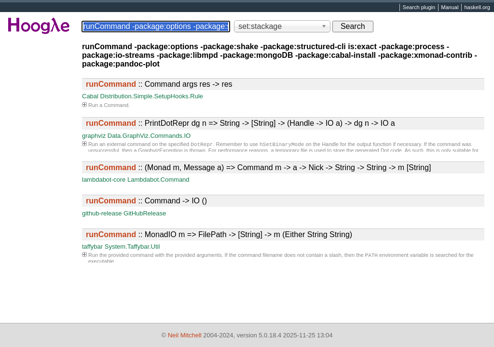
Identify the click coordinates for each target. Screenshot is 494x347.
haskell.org (477, 8)
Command (116, 105)
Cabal (90, 96)
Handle (330, 145)
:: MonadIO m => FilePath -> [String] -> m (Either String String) (219, 234)
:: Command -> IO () (146, 201)
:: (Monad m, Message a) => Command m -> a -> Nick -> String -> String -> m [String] (258, 167)
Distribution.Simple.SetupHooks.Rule (151, 96)
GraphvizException (160, 151)
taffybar (92, 246)
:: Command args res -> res (159, 84)
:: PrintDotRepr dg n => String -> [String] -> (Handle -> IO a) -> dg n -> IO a (240, 123)
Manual (449, 8)
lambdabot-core (103, 179)
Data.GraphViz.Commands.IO (149, 135)
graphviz (94, 135)
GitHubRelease (145, 213)
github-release (102, 213)
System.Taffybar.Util (132, 246)
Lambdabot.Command (158, 179)
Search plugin (419, 8)
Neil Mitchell (185, 335)
